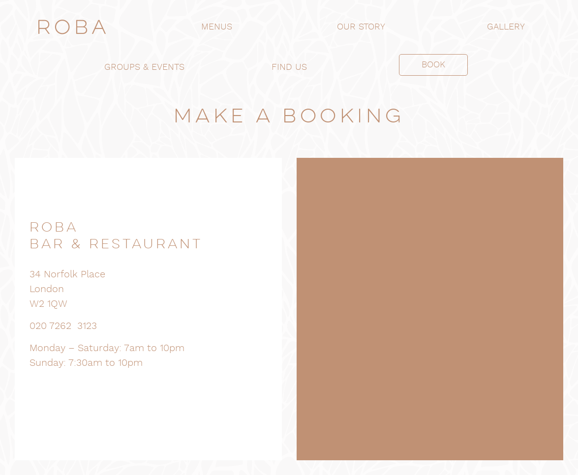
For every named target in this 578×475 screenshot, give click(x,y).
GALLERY (506, 26)
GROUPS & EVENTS (144, 67)
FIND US (289, 67)
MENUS (216, 26)
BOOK (433, 64)
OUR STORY (361, 26)
